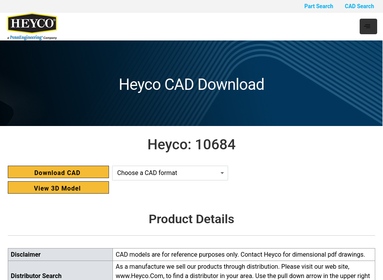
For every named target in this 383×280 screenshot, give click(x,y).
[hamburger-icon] (368, 26)
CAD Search (359, 6)
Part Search (318, 6)
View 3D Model (57, 188)
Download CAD (57, 173)
